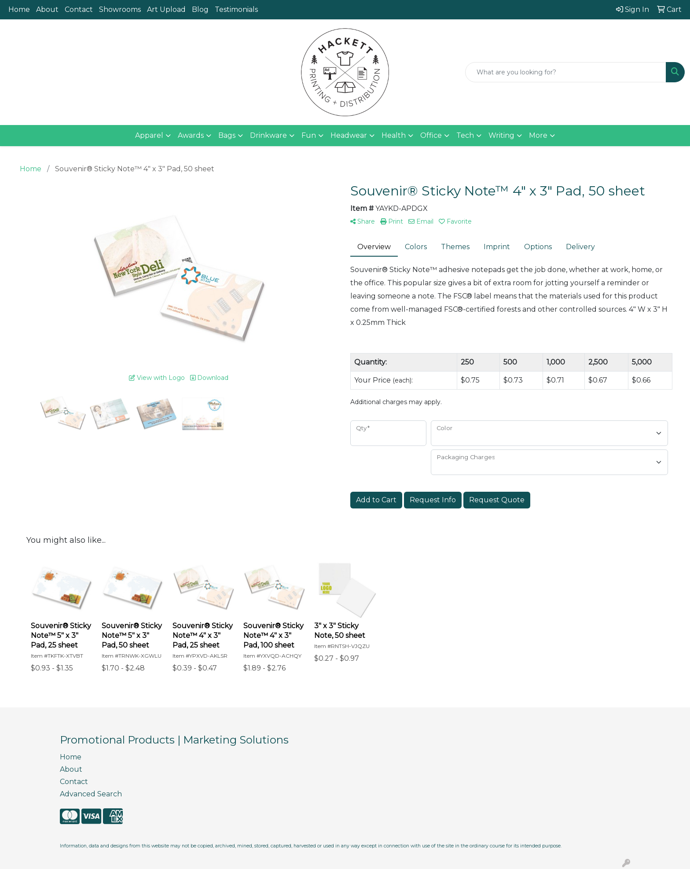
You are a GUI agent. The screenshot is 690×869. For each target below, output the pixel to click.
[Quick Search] (565, 72)
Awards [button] (191, 135)
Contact (79, 9)
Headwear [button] (348, 135)
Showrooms (120, 9)
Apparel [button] (149, 135)
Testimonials (236, 9)
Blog (200, 9)
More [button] (538, 135)
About (47, 9)
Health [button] (394, 135)
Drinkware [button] (268, 135)
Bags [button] (226, 135)
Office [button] (431, 135)
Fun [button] (308, 135)
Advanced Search (91, 794)
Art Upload (166, 9)
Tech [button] (465, 135)
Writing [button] (501, 135)
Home (19, 9)
